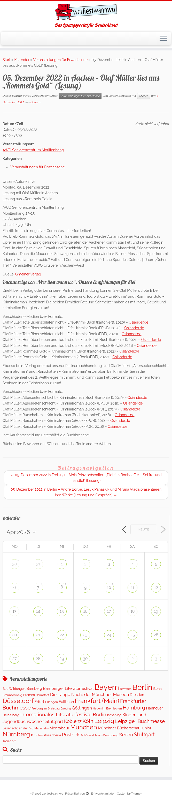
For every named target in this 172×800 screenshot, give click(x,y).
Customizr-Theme (128, 793)
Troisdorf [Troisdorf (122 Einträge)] (9, 741)
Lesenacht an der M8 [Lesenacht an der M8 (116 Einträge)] (18, 728)
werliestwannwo (52, 793)
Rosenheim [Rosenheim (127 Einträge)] (52, 735)
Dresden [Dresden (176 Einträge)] (137, 695)
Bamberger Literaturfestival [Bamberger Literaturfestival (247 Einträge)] (68, 688)
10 (109, 587)
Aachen (143, 96)
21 (38, 634)
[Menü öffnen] (163, 38)
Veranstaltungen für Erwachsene (60, 60)
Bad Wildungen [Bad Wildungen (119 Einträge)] (14, 689)
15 (62, 611)
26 (156, 634)
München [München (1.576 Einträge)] (83, 727)
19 (156, 611)
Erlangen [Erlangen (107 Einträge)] (51, 702)
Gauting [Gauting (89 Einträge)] (65, 708)
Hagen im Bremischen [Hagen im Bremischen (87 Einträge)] (107, 708)
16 (85, 611)
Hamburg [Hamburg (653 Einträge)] (134, 708)
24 (109, 634)
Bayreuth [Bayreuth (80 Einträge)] (125, 688)
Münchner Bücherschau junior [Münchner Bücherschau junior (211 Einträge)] (124, 728)
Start (6, 60)
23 (85, 634)
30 (14, 564)
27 (14, 658)
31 (38, 564)
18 (132, 611)
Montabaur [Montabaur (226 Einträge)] (59, 728)
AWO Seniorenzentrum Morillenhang (33, 150)
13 (15, 611)
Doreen (35, 102)
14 (38, 611)
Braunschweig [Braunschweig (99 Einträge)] (12, 695)
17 (109, 611)
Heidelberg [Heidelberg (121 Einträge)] (11, 715)
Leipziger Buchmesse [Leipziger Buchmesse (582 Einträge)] (140, 721)
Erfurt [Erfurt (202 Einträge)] (39, 701)
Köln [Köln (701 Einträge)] (88, 721)
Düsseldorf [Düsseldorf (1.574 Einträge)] (18, 701)
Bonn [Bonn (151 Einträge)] (157, 688)
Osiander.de (138, 322)
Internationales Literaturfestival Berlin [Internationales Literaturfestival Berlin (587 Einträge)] (63, 714)
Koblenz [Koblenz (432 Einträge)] (73, 721)
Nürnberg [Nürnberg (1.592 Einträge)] (16, 734)
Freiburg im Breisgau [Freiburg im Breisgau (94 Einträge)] (46, 708)
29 (61, 658)
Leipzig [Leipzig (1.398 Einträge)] (104, 720)
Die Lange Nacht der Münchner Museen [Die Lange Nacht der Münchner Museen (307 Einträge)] (89, 694)
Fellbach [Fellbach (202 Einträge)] (66, 701)
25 (132, 634)
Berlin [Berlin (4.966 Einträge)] (142, 687)
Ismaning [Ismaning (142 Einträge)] (114, 715)
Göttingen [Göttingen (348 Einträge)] (82, 708)
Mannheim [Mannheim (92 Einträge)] (41, 728)
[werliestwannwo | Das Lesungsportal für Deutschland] (86, 12)
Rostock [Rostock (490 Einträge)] (71, 734)
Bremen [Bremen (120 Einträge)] (29, 695)
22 (62, 634)
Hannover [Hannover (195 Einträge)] (154, 708)
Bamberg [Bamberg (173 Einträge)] (34, 688)
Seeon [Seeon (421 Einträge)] (126, 734)
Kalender (21, 60)
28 (38, 658)
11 (132, 587)
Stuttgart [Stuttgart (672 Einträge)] (144, 734)
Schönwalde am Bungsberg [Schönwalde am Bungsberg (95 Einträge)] (99, 735)
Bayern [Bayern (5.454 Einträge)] (107, 687)
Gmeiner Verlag (28, 274)
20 (14, 634)
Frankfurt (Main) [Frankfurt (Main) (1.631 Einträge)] (97, 701)
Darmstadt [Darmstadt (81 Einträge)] (42, 695)
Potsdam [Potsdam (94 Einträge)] (37, 735)
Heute (143, 529)
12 (156, 587)
